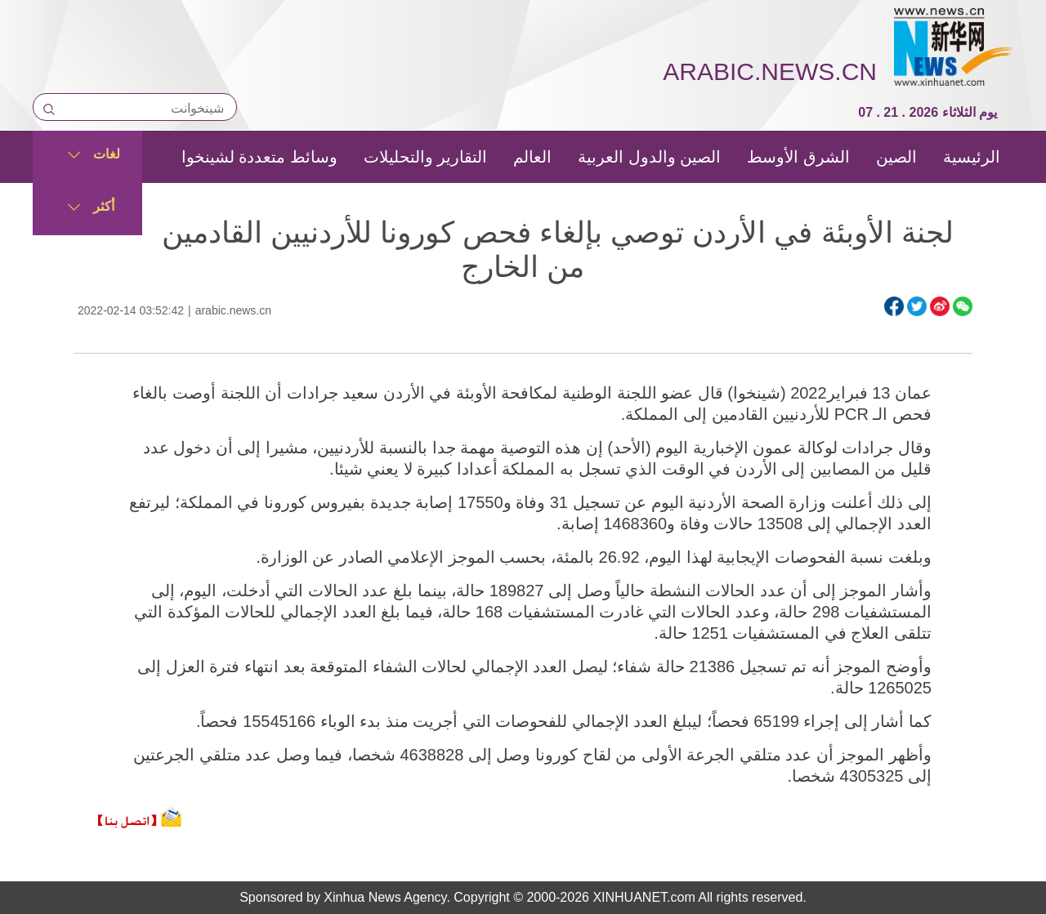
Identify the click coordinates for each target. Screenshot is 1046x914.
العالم (532, 157)
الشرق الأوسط (798, 157)
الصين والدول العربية (649, 157)
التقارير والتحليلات (426, 157)
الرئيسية (971, 157)
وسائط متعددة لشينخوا (259, 157)
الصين (896, 157)
